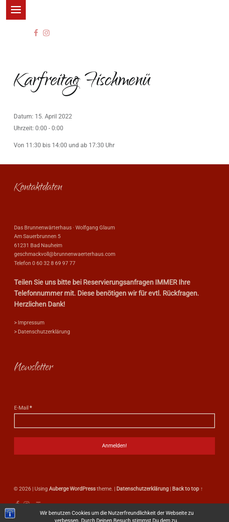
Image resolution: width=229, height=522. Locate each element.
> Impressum (29, 322)
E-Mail (23, 408)
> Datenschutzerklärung (42, 332)
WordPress (83, 489)
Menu (16, 10)
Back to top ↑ (187, 489)
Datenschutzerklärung (142, 489)
